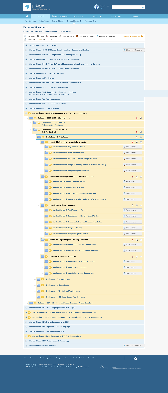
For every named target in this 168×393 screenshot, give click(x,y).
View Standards (30, 21)
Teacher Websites (79, 358)
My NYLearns (116, 16)
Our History (44, 358)
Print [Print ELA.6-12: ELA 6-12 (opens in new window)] (140, 132)
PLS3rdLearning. (71, 367)
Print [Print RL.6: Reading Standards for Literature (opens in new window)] (136, 142)
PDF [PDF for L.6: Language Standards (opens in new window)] (132, 256)
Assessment (78, 16)
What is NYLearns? (31, 358)
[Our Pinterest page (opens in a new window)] (129, 358)
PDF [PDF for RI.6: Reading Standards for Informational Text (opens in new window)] (132, 176)
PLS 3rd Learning (30, 365)
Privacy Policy (55, 358)
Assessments (131, 147)
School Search (93, 358)
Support (135, 16)
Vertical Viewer (44, 21)
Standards (40, 16)
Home (27, 16)
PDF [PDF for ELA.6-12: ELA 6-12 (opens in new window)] (136, 132)
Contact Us (66, 358)
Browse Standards (74, 21)
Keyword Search (58, 21)
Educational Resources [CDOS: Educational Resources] (134, 50)
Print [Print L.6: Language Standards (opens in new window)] (136, 256)
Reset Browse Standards (133, 36)
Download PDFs (90, 21)
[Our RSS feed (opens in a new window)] (135, 358)
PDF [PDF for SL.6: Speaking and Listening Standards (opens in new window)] (132, 239)
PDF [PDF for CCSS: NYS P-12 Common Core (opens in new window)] (136, 118)
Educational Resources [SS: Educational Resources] (134, 345)
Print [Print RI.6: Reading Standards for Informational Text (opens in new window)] (136, 176)
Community (97, 16)
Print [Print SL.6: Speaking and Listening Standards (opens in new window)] (136, 239)
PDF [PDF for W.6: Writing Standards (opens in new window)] (132, 205)
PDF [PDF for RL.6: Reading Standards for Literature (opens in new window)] (132, 142)
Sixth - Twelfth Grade (52, 131)
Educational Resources (59, 16)
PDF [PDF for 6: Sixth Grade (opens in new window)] (136, 137)
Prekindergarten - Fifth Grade (51, 124)
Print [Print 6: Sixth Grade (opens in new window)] (140, 137)
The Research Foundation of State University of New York (46, 367)
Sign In (102, 8)
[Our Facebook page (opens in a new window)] (124, 358)
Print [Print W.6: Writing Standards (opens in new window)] (136, 205)
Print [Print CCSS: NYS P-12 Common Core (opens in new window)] (140, 118)
